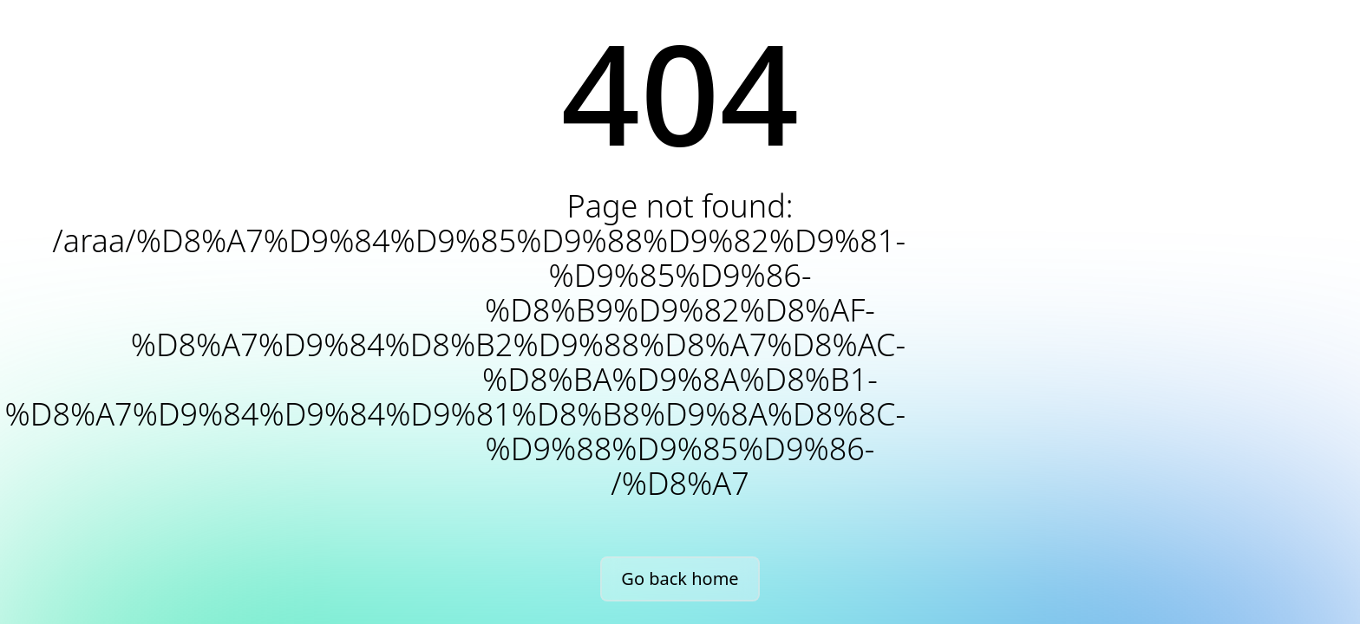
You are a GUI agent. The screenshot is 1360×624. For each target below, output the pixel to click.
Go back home (679, 578)
